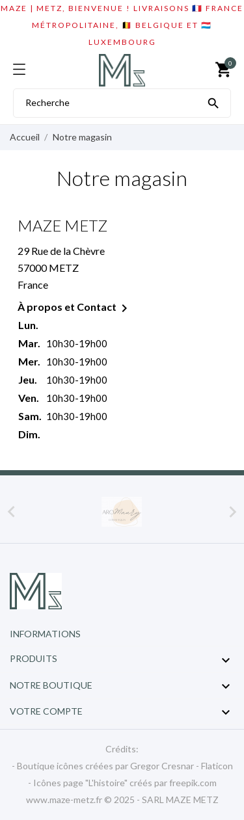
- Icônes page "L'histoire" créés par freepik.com (122, 782)
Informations (45, 633)
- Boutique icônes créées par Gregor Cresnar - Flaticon (122, 765)
